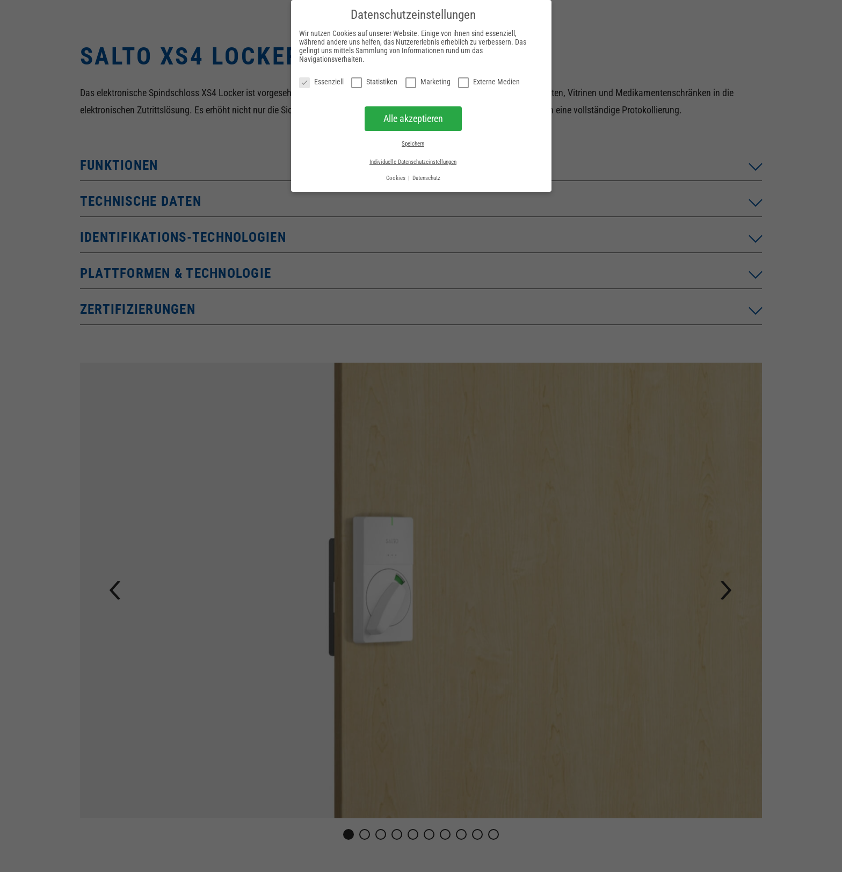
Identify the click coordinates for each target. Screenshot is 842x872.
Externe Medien (489, 81)
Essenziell (321, 81)
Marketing (428, 81)
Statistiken (374, 81)
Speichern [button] (413, 143)
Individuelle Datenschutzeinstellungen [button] (412, 161)
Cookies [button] (396, 178)
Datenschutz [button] (426, 178)
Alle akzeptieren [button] (413, 118)
